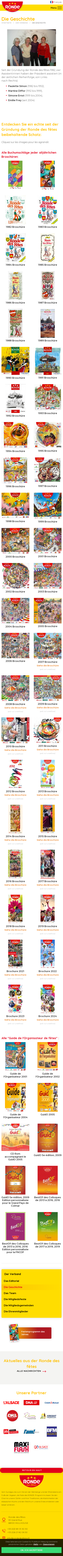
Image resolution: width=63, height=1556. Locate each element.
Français (56, 2)
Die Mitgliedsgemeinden (19, 1305)
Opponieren (48, 1544)
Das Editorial (11, 1281)
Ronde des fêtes (12, 7)
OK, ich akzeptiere (31, 1550)
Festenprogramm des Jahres (28, 1333)
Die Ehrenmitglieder (16, 1311)
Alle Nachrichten (29, 1371)
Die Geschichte (13, 1287)
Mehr (35, 1544)
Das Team (10, 1293)
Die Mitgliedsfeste (15, 1299)
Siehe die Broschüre (48, 665)
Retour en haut (32, 1470)
